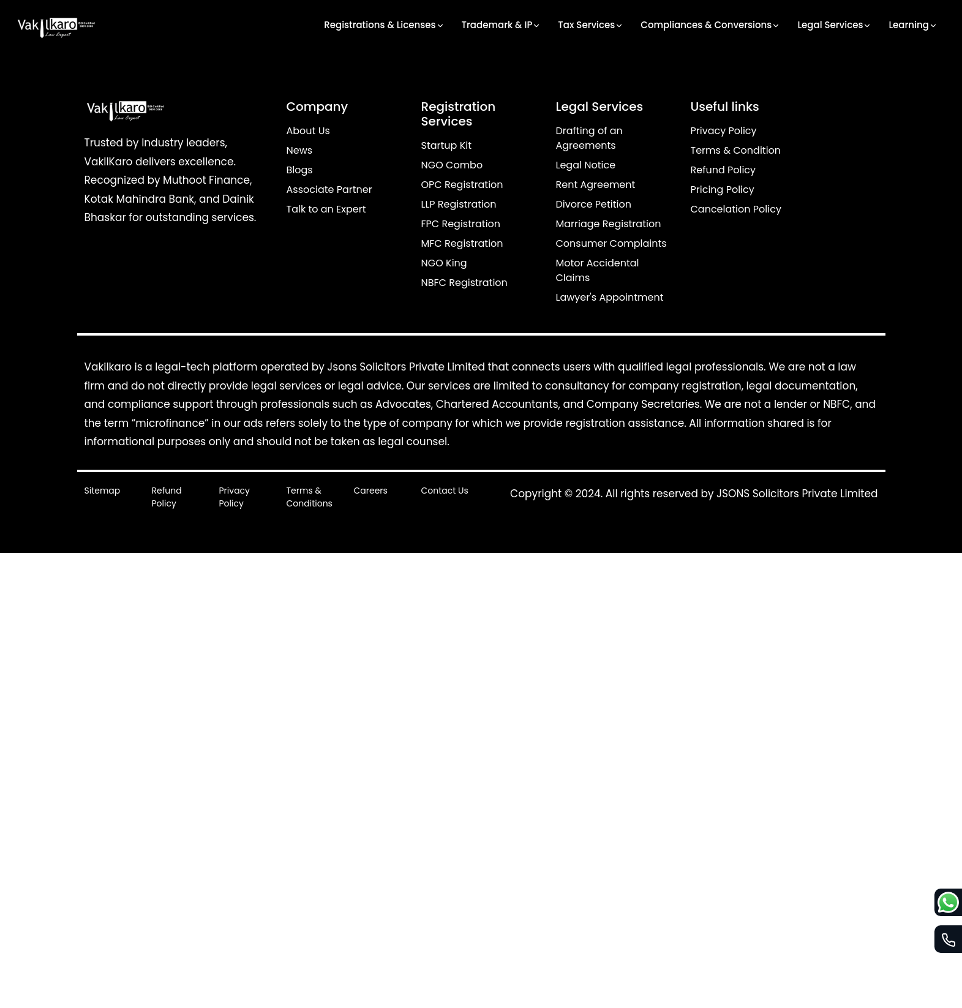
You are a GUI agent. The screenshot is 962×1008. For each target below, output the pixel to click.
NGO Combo (452, 165)
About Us (308, 131)
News (300, 150)
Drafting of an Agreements (589, 138)
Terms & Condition (736, 150)
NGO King (444, 263)
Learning (913, 25)
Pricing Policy (722, 189)
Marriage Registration (608, 224)
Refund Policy (723, 170)
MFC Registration (462, 243)
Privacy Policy (724, 131)
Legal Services (834, 25)
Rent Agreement (596, 185)
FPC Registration (461, 224)
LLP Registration (459, 204)
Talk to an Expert (326, 209)
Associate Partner (329, 189)
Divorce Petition (594, 204)
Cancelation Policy (736, 209)
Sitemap (103, 490)
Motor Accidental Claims (597, 270)
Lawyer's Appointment (610, 297)
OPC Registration (462, 185)
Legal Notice (586, 165)
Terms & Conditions (310, 497)
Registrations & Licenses (384, 25)
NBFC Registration (464, 283)
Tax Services (590, 25)
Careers (371, 490)
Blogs (300, 170)
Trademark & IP (501, 25)
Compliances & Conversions (710, 25)
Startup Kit (446, 145)
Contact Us (444, 490)
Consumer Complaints (611, 243)
